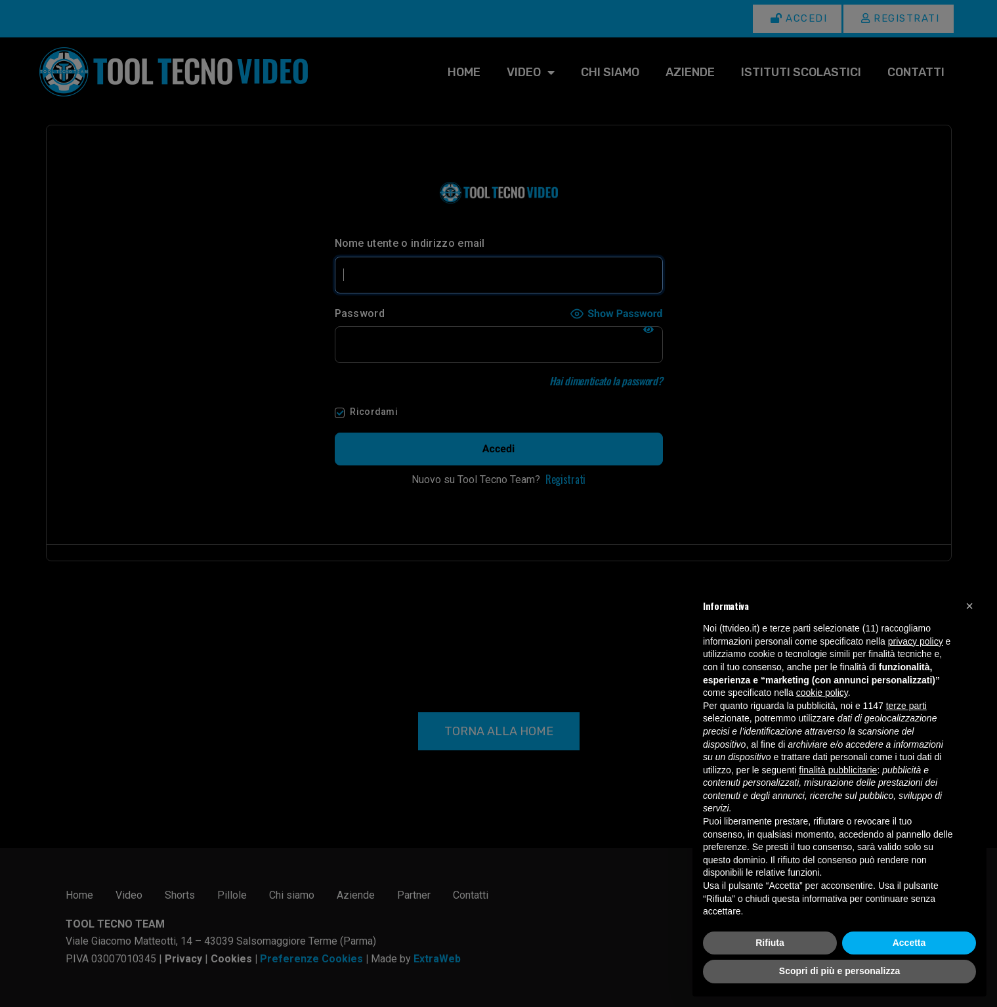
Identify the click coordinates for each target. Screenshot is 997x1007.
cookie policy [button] (822, 692)
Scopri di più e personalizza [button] (839, 971)
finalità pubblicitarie (838, 770)
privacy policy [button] (915, 641)
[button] (969, 605)
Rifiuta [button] (769, 942)
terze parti (906, 705)
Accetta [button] (909, 942)
